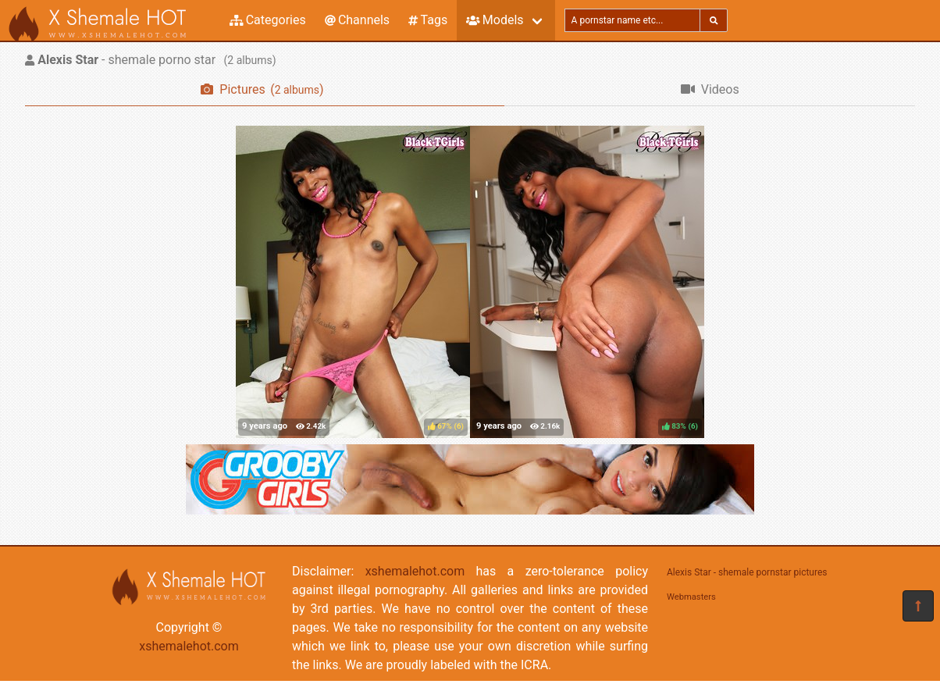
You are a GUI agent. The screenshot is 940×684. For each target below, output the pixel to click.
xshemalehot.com (189, 646)
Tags (427, 19)
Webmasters (691, 597)
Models (494, 19)
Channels (357, 19)
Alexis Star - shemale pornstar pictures (747, 572)
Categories (268, 19)
